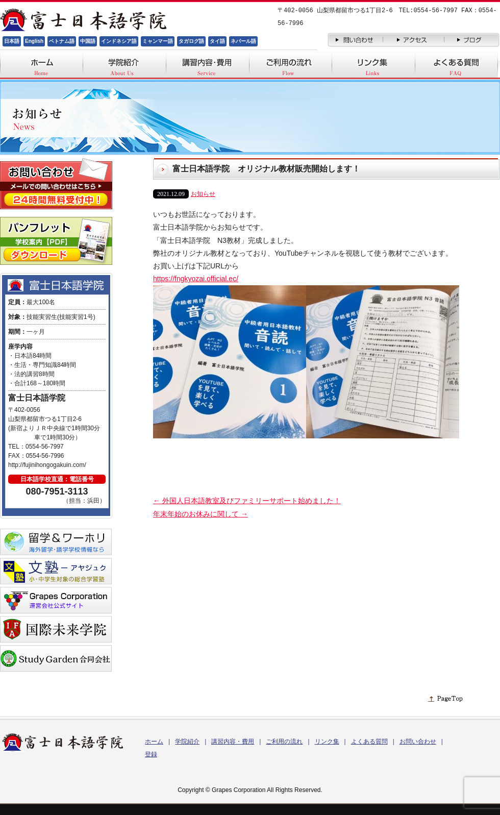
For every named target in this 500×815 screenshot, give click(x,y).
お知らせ (203, 193)
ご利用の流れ (284, 741)
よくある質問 (369, 741)
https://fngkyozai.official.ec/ (195, 279)
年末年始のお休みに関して (200, 514)
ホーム (154, 741)
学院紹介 (187, 741)
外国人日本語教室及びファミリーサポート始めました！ (247, 501)
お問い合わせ (417, 741)
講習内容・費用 (232, 741)
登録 (151, 754)
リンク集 (327, 741)
